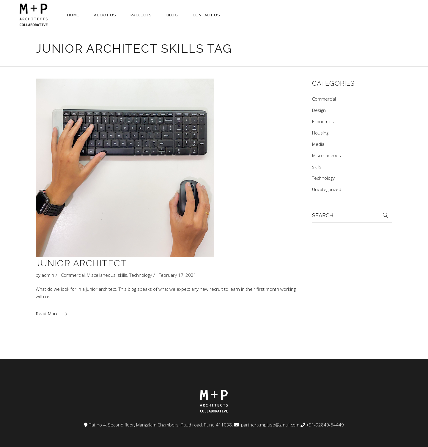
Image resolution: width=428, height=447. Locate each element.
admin (48, 275)
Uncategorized (326, 189)
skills (122, 275)
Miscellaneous (101, 275)
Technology (140, 275)
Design (319, 110)
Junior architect (81, 263)
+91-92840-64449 (325, 425)
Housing (320, 133)
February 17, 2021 (177, 275)
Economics (323, 121)
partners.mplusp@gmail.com (269, 425)
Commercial (73, 275)
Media (318, 144)
